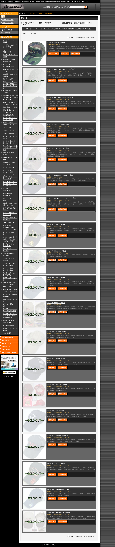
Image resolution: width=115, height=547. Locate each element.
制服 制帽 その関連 (10, 107)
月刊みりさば (6, 346)
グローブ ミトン (8, 130)
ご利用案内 (48, 7)
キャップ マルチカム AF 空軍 (58, 148)
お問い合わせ (59, 7)
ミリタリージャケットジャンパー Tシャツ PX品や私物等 (10, 316)
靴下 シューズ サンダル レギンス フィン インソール (10, 227)
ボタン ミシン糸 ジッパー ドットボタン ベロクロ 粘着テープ (10, 239)
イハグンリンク (7, 343)
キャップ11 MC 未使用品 (56, 463)
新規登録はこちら (7, 20)
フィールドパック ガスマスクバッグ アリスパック (10, 184)
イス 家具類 (7, 333)
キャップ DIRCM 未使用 (56, 303)
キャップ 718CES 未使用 (56, 42)
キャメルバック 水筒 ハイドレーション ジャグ (10, 148)
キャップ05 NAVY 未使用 (56, 277)
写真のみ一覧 (90, 37)
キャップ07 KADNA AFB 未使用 (58, 489)
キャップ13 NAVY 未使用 (56, 224)
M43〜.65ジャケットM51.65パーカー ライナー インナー (10, 97)
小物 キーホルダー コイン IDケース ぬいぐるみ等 (10, 284)
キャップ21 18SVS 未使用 (56, 358)
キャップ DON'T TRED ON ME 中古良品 (61, 69)
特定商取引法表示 (7, 337)
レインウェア (7, 127)
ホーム (21, 13)
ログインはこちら (7, 23)
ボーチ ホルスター (9, 167)
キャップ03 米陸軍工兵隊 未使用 (58, 512)
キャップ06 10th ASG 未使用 (57, 385)
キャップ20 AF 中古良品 (56, 411)
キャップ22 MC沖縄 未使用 (56, 331)
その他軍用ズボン (8, 115)
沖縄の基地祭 (6, 349)
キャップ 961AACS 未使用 (56, 251)
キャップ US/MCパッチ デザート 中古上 (61, 198)
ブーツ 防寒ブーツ (9, 222)
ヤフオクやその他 (8, 325)
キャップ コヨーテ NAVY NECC (58, 124)
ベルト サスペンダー (10, 133)
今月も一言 (5, 340)
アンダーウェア (8, 79)
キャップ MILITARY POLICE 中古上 (60, 175)
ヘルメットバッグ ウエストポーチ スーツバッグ (10, 177)
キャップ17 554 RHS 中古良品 (57, 435)
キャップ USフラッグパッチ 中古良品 (60, 98)
